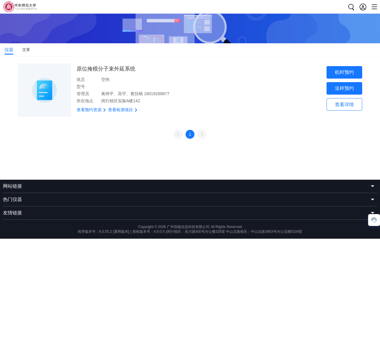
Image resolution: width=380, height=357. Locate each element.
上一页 (178, 134)
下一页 (201, 134)
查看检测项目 (123, 109)
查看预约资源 (92, 109)
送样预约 (344, 88)
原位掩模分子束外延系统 (106, 69)
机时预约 (344, 72)
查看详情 (344, 104)
